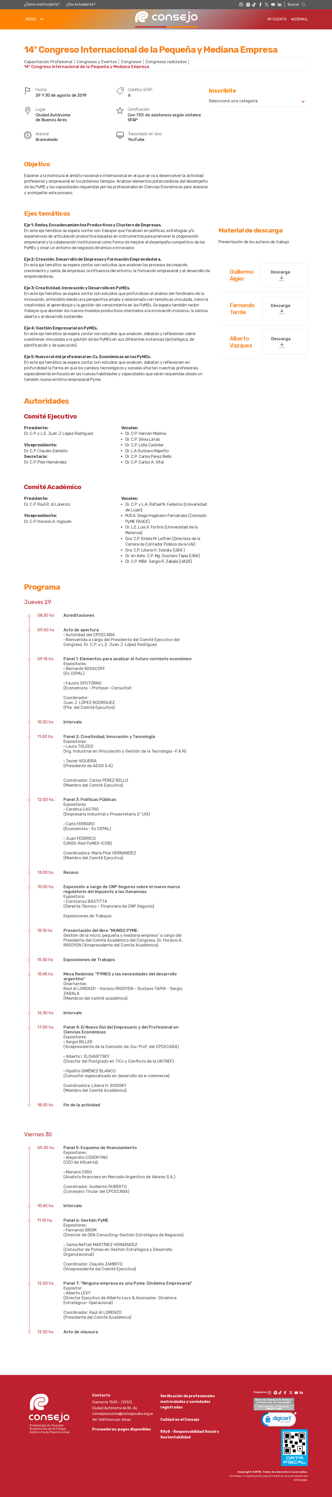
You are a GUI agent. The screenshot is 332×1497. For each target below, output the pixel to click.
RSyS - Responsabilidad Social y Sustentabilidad (189, 1436)
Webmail (299, 19)
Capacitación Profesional (48, 61)
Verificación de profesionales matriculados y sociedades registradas (187, 1402)
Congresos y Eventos (96, 61)
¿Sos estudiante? (80, 4)
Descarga (280, 272)
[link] (279, 1420)
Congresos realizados (166, 61)
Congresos (131, 61)
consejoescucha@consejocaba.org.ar (122, 1414)
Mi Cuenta (277, 19)
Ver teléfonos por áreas (111, 1419)
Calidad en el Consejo (179, 1420)
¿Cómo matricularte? (42, 4)
